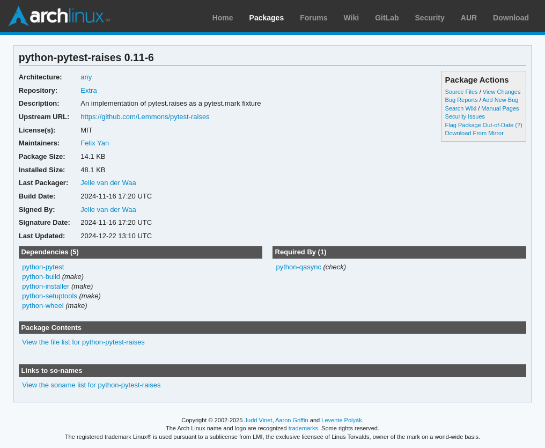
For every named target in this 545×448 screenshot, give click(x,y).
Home (222, 17)
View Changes (502, 92)
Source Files (461, 92)
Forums (313, 17)
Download (511, 17)
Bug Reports (461, 100)
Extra (88, 90)
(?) (518, 125)
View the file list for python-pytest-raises (83, 342)
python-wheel (42, 306)
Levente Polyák (341, 420)
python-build (41, 277)
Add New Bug (500, 100)
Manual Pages (500, 108)
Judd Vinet (258, 420)
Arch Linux (59, 16)
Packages (266, 17)
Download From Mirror (474, 133)
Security (430, 17)
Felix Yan (94, 143)
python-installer (45, 286)
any (86, 77)
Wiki (351, 17)
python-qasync (298, 267)
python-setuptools (49, 296)
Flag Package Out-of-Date (479, 125)
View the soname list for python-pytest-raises (91, 385)
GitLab (387, 17)
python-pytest (43, 267)
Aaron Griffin (291, 420)
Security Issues (465, 116)
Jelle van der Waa (108, 183)
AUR (469, 17)
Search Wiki (461, 108)
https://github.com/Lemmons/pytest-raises (144, 117)
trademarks (303, 428)
